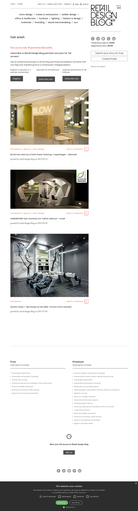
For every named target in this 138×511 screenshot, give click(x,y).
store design (26, 14)
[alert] (69, 496)
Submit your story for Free (109, 53)
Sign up (69, 452)
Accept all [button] (62, 503)
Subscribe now (46, 79)
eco (76, 22)
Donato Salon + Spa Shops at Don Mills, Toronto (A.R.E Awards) (41, 306)
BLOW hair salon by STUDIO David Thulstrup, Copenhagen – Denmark (43, 154)
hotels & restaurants (47, 14)
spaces (26, 149)
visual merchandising (59, 22)
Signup (20, 4)
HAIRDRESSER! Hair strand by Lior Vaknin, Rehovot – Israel (37, 218)
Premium (67, 4)
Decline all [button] (76, 503)
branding (39, 22)
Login (12, 4)
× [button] (136, 483)
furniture (43, 18)
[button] (40, 496)
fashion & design (72, 18)
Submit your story (54, 4)
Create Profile (109, 58)
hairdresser (15, 149)
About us (41, 4)
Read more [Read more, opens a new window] (82, 492)
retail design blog (27, 159)
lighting (55, 18)
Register (17, 78)
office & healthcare (25, 18)
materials (26, 22)
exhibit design (69, 14)
